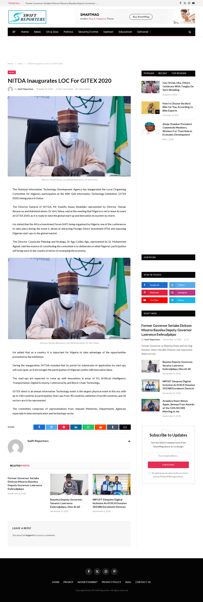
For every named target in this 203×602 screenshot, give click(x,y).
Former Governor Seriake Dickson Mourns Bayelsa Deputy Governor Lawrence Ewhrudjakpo (62, 3)
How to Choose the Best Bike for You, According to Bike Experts (178, 107)
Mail (128, 582)
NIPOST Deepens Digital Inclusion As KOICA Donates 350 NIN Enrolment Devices (110, 503)
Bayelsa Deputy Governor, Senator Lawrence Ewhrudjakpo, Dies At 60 (66, 503)
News (37, 32)
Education (125, 32)
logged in (30, 535)
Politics (68, 32)
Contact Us (143, 582)
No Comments (64, 89)
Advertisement (88, 582)
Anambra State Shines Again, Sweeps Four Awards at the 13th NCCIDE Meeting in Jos (178, 406)
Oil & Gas (52, 32)
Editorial (142, 32)
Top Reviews (179, 73)
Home (25, 32)
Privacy (68, 582)
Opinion (108, 32)
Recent (162, 73)
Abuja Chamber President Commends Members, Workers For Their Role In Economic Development (177, 129)
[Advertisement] (101, 49)
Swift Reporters (25, 89)
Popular (149, 73)
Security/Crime (88, 32)
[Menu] (14, 31)
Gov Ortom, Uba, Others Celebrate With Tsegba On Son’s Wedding (178, 86)
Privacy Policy (166, 476)
